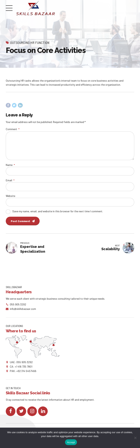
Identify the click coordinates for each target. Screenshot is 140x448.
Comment (12, 129)
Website (10, 195)
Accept (71, 442)
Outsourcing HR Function (29, 42)
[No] (135, 438)
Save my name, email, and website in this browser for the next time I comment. (57, 211)
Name (10, 164)
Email (10, 180)
